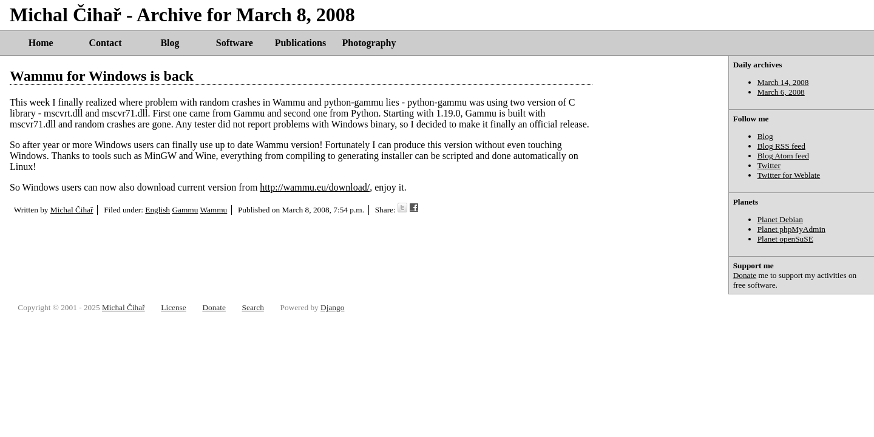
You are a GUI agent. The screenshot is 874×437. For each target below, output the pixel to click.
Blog (169, 43)
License (173, 307)
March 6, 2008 (781, 92)
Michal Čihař (71, 209)
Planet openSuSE (785, 238)
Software (234, 43)
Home (41, 43)
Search (253, 307)
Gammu (185, 209)
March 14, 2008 (783, 82)
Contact (105, 43)
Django (332, 307)
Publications (300, 43)
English (157, 209)
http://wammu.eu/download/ (315, 187)
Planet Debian (780, 219)
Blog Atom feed (783, 155)
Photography (369, 43)
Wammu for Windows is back (102, 76)
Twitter (769, 165)
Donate (745, 275)
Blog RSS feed (781, 146)
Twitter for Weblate (789, 175)
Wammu (213, 209)
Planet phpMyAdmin (791, 229)
